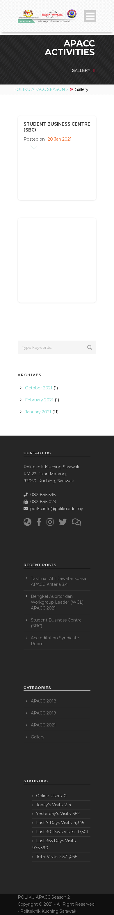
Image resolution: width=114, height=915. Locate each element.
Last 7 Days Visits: (55, 822)
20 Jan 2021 (60, 139)
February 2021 (39, 400)
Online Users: (50, 795)
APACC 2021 (43, 725)
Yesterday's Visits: (54, 813)
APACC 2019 (43, 713)
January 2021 (38, 412)
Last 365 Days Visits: (56, 840)
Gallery (37, 737)
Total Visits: (47, 856)
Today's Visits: (50, 804)
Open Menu (90, 16)
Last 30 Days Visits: (56, 831)
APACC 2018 (43, 701)
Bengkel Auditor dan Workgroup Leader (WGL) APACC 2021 (57, 602)
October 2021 (38, 388)
